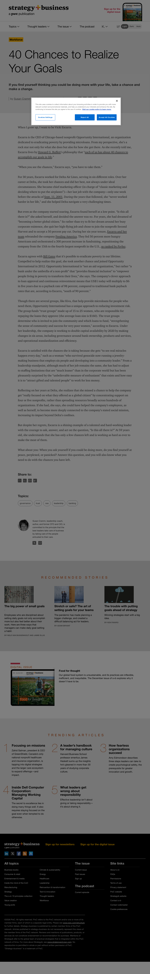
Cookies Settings (45, 117)
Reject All (85, 117)
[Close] (117, 101)
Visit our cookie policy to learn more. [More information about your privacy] (96, 109)
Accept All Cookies (107, 117)
